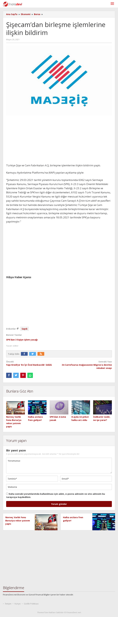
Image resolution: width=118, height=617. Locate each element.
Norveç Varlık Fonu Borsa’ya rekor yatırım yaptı (17, 520)
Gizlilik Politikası (31, 603)
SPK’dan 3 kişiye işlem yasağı (22, 339)
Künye (18, 603)
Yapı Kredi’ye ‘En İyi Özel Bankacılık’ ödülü (31, 363)
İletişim (8, 603)
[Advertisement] (59, 140)
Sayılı (24, 328)
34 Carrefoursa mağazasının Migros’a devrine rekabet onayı (86, 364)
